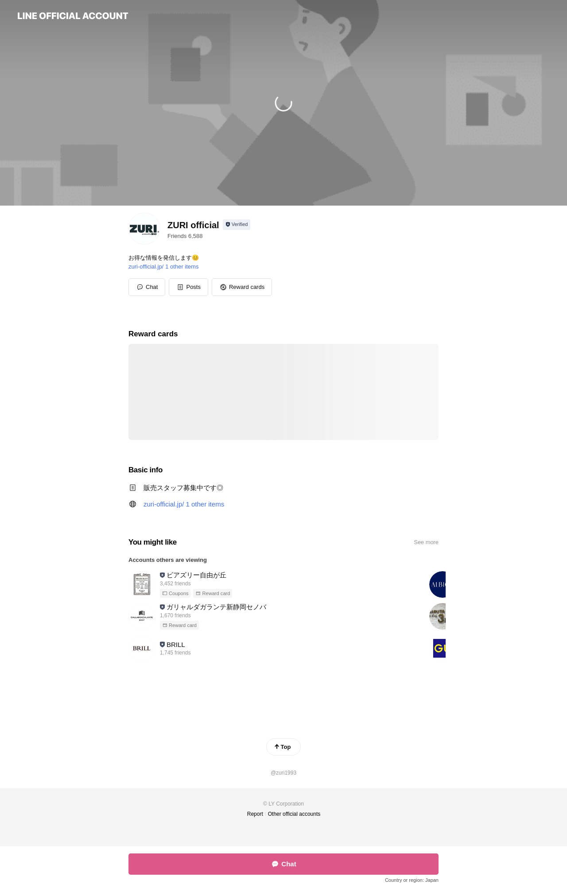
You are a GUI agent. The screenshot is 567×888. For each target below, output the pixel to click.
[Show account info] (237, 224)
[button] (188, 287)
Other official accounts (294, 814)
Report (255, 814)
